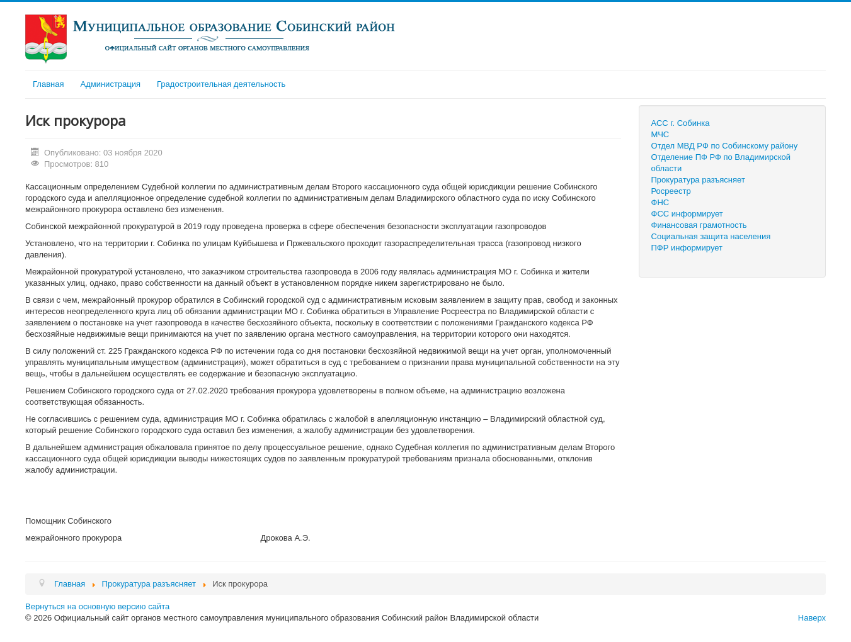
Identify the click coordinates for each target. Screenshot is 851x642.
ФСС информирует (687, 213)
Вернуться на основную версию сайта (97, 606)
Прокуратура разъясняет (698, 179)
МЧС (660, 134)
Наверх (812, 617)
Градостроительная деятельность (221, 84)
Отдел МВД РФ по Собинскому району (724, 145)
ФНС (660, 202)
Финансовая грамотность (699, 225)
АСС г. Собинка (680, 123)
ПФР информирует (687, 247)
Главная (48, 84)
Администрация (110, 84)
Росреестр (671, 191)
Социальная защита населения (711, 236)
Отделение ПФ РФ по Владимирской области (721, 162)
